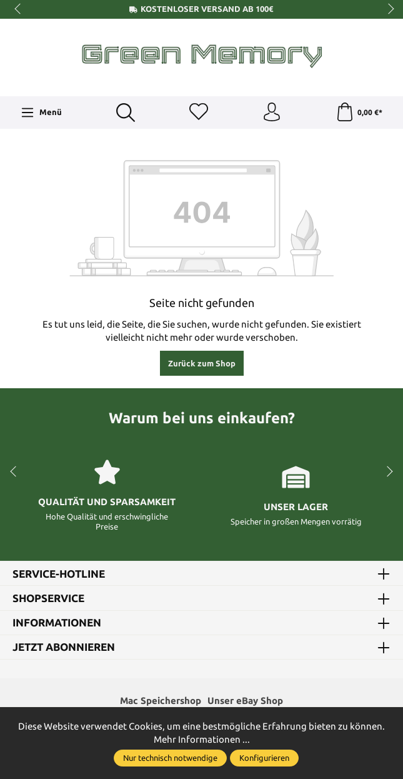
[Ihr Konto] (271, 113)
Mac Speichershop (160, 700)
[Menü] (41, 112)
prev (18, 9)
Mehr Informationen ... (202, 739)
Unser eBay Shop (245, 700)
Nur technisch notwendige (170, 757)
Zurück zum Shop (202, 363)
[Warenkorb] (359, 113)
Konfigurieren (264, 757)
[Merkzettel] (198, 113)
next (387, 9)
